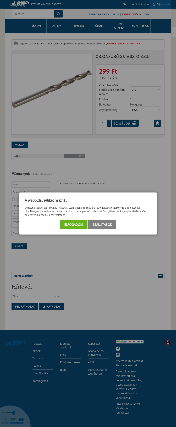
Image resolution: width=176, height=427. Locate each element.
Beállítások (102, 224)
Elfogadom (73, 224)
